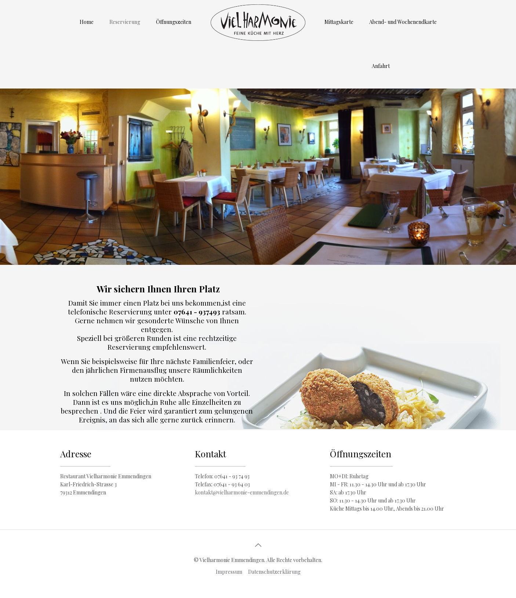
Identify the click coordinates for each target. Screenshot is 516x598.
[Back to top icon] (258, 544)
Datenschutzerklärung (274, 571)
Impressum (229, 571)
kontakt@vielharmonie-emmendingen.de (242, 492)
